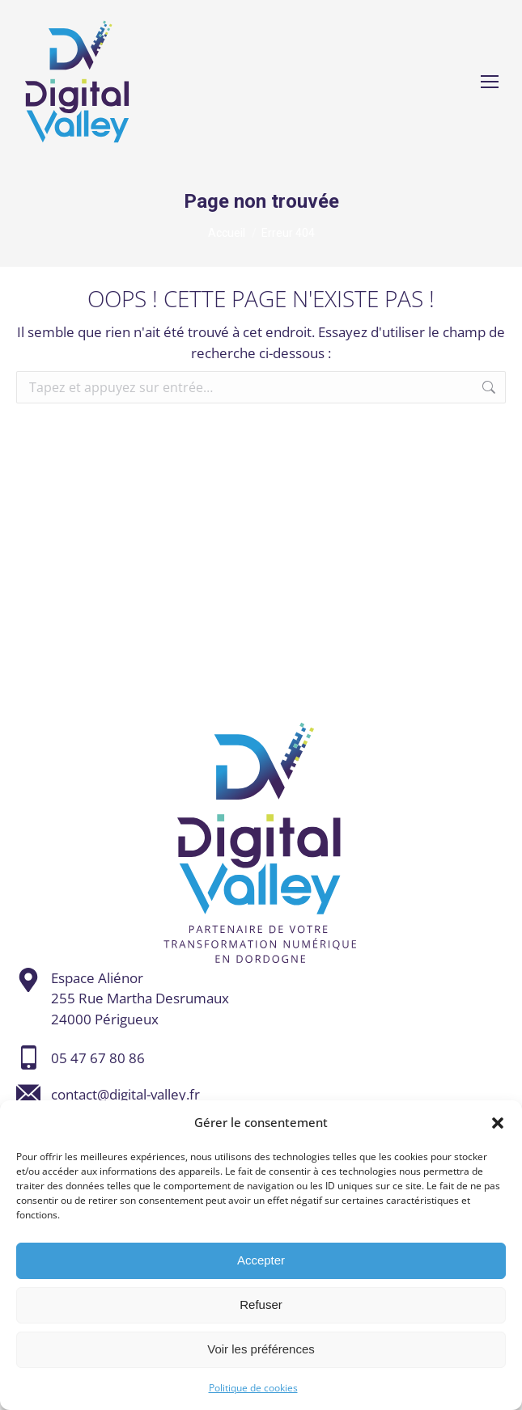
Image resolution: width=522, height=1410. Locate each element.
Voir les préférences (261, 1349)
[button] (498, 1123)
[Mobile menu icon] (489, 81)
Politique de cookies (253, 1388)
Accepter (261, 1260)
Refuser (261, 1304)
